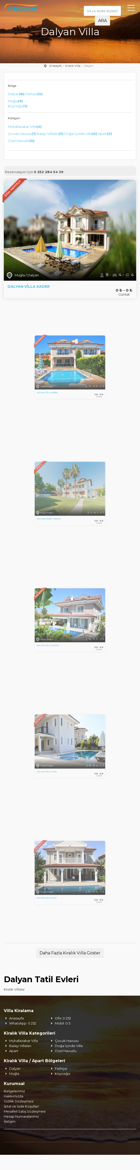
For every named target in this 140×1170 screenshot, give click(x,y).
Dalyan (16, 94)
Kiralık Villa (72, 66)
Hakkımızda (13, 1096)
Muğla (15, 101)
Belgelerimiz (14, 1091)
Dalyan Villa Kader (29, 286)
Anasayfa (55, 66)
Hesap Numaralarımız (21, 1116)
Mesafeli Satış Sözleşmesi (25, 1111)
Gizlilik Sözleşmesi (18, 1101)
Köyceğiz (17, 106)
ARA (102, 20)
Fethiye (34, 94)
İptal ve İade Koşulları (21, 1106)
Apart (105, 134)
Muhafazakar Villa (25, 127)
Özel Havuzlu (21, 141)
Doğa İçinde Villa (80, 134)
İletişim (9, 1121)
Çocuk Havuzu (22, 134)
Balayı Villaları (50, 134)
